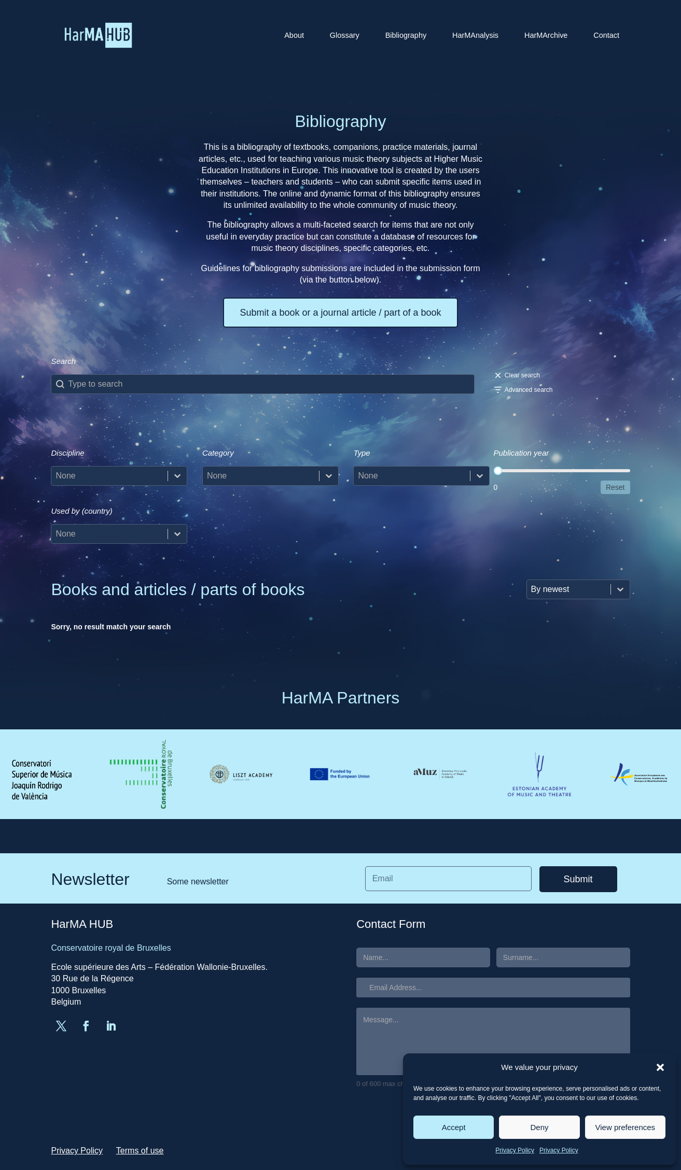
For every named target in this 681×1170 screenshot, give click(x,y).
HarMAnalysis (475, 35)
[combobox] (109, 476)
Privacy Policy (514, 1150)
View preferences (625, 1127)
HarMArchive (545, 35)
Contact (606, 35)
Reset (615, 487)
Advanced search (529, 389)
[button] (660, 1067)
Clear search (522, 375)
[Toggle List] (177, 476)
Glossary (344, 35)
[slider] (498, 471)
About (294, 35)
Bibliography (405, 35)
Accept (454, 1127)
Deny (539, 1127)
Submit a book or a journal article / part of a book (340, 312)
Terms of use (140, 1150)
